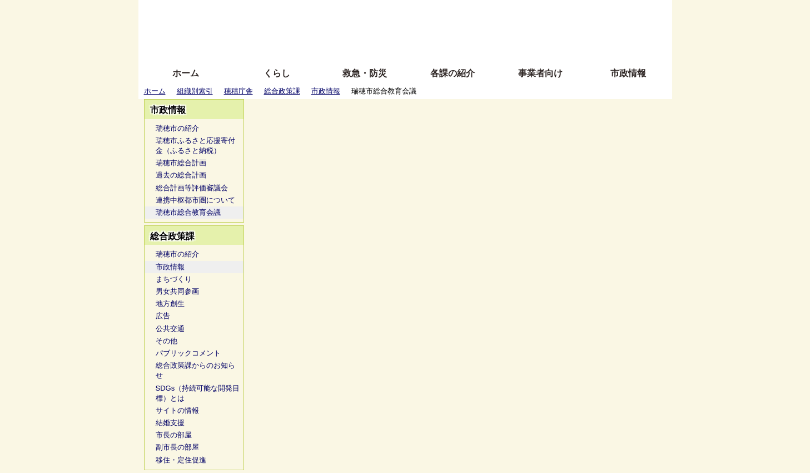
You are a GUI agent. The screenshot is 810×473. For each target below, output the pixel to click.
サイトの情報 (177, 410)
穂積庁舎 (238, 91)
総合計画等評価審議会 (192, 188)
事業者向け (540, 73)
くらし (277, 73)
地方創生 (170, 303)
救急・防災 (364, 73)
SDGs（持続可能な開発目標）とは (198, 393)
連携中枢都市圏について (195, 200)
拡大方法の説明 (324, 46)
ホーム (185, 73)
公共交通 (170, 328)
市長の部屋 (174, 435)
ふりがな (317, 12)
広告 (163, 316)
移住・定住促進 (181, 460)
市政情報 (628, 73)
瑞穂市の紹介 (177, 128)
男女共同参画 (177, 291)
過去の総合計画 (181, 175)
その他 (166, 341)
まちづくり (174, 279)
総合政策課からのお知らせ (195, 370)
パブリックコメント (188, 353)
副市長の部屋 (177, 447)
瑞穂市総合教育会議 (188, 212)
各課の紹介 (452, 73)
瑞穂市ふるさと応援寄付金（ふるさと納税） (195, 145)
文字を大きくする (415, 29)
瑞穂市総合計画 (181, 163)
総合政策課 (282, 91)
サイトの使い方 (393, 46)
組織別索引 (195, 91)
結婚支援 (170, 422)
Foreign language (333, 29)
